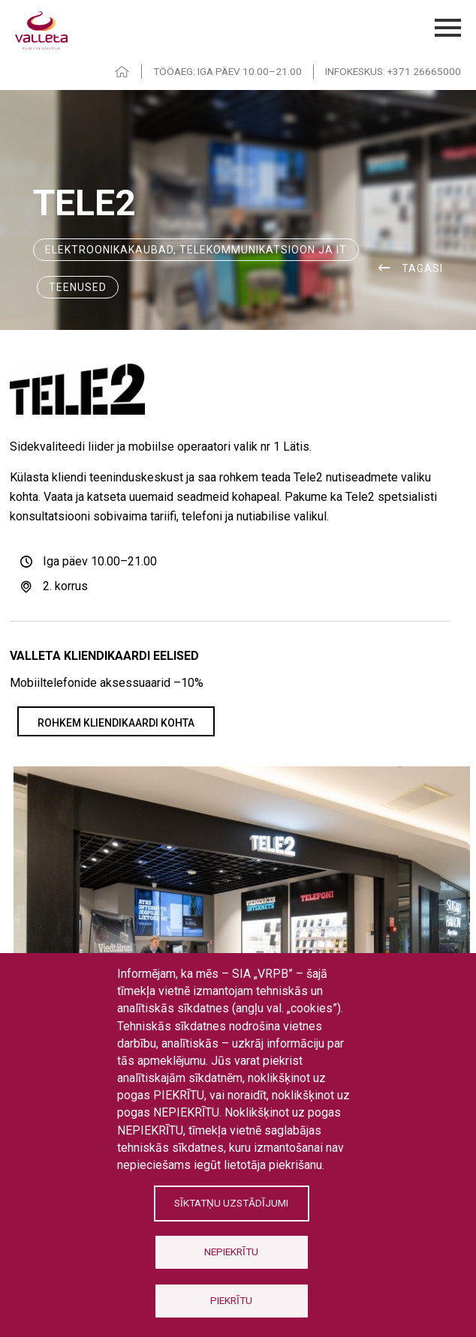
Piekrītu (231, 1300)
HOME (122, 71)
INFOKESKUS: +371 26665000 (393, 71)
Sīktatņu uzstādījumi (231, 1203)
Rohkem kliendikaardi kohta (116, 723)
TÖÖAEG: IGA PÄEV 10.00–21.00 (227, 71)
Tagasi (422, 268)
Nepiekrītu (231, 1252)
